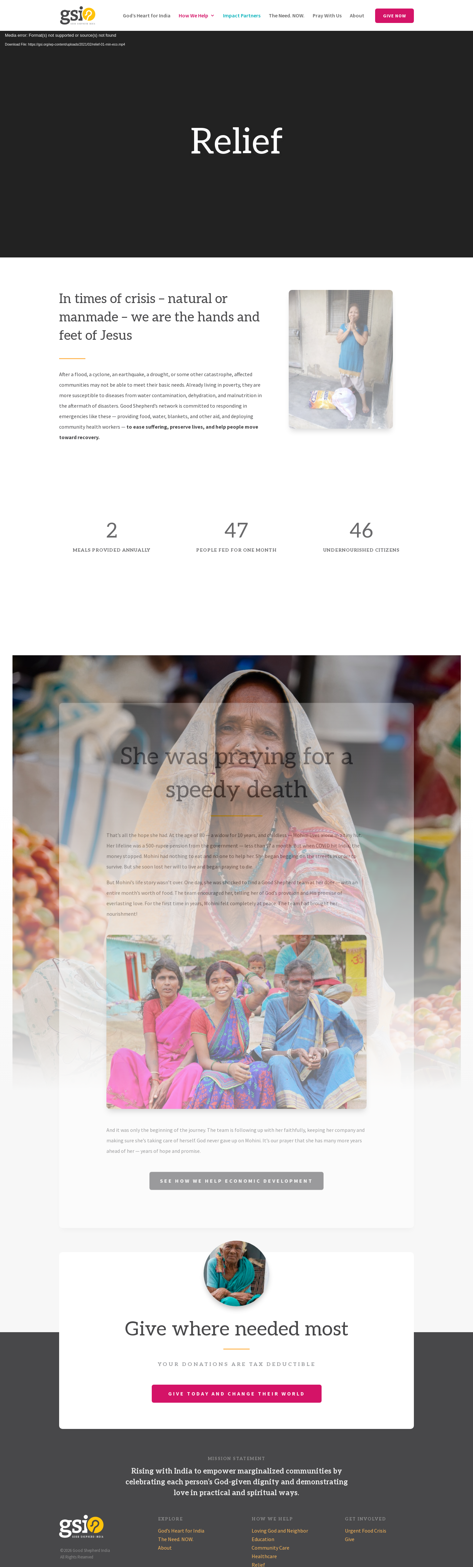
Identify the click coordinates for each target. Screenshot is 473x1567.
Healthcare (264, 1556)
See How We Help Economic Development (236, 1191)
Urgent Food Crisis (365, 1530)
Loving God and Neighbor (280, 1530)
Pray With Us (327, 16)
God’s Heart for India (146, 16)
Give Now (394, 16)
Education (263, 1539)
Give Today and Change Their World (236, 1393)
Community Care (270, 1547)
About (357, 16)
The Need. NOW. (286, 16)
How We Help (193, 16)
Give (349, 1539)
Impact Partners (241, 16)
